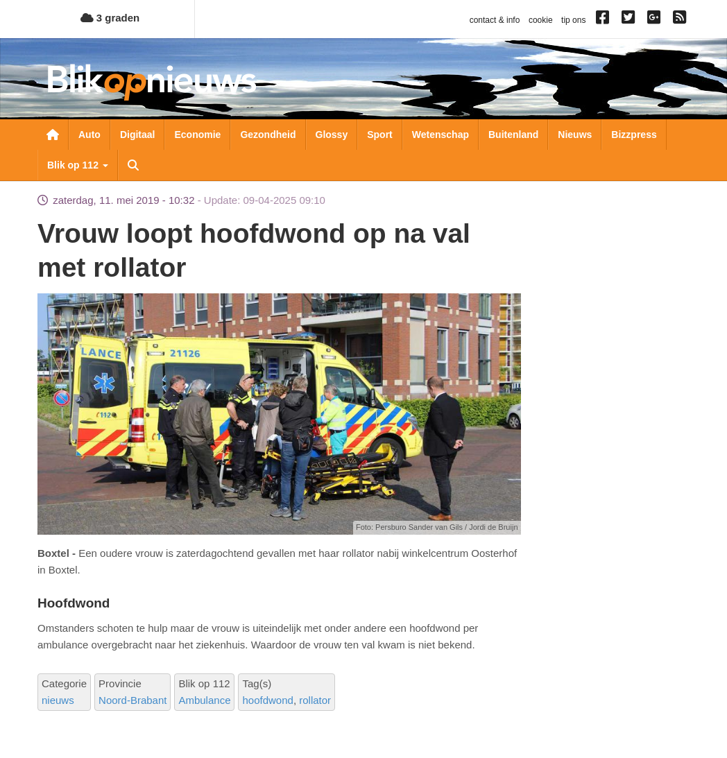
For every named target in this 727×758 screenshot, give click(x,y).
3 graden (110, 18)
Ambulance (204, 700)
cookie (541, 20)
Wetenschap (440, 134)
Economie (197, 134)
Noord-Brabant (132, 700)
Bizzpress (633, 134)
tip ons (573, 20)
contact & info (495, 20)
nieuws (58, 700)
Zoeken (133, 165)
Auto (89, 134)
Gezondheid (268, 134)
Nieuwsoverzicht (52, 134)
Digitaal (137, 134)
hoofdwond (267, 700)
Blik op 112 (77, 165)
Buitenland (513, 134)
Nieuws (575, 134)
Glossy (332, 134)
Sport (380, 134)
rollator (315, 700)
